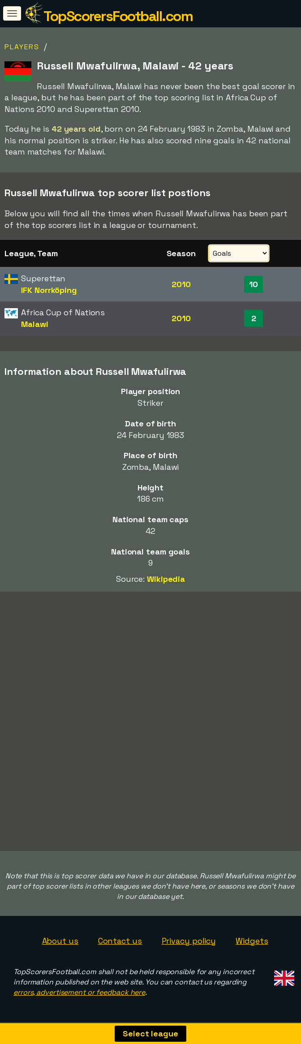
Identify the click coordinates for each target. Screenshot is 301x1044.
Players (21, 47)
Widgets (252, 941)
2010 (181, 284)
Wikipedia (166, 579)
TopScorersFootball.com (118, 16)
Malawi (34, 324)
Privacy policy (189, 941)
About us (60, 941)
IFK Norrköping (49, 290)
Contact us (120, 941)
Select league (150, 1033)
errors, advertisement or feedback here (79, 992)
